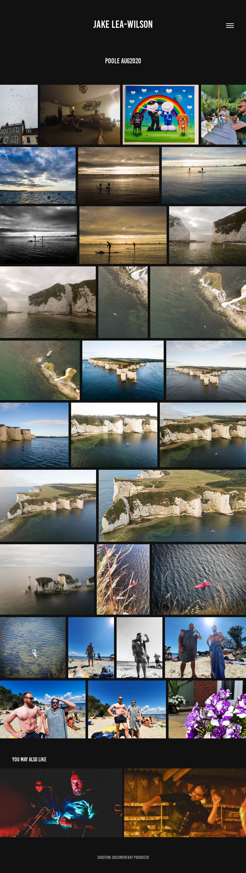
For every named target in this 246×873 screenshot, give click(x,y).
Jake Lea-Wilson (123, 24)
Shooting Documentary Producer (123, 857)
